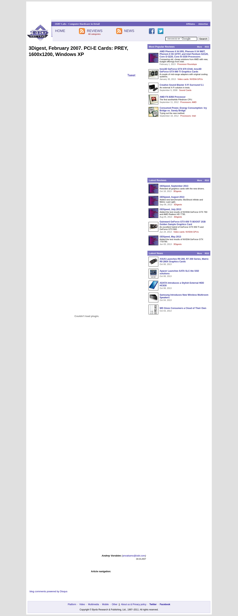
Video (82, 604)
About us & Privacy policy (133, 604)
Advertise (203, 24)
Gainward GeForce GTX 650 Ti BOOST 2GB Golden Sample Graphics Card (183, 223)
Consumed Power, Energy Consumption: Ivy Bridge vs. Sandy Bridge (183, 109)
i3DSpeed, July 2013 (170, 209)
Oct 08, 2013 (166, 264)
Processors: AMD (188, 102)
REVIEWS (94, 31)
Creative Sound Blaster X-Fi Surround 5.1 (182, 85)
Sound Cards (185, 90)
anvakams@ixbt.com (134, 555)
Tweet (131, 75)
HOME (60, 31)
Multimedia (93, 604)
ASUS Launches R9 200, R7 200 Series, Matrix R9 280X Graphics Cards (184, 260)
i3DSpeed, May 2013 (170, 236)
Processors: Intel (188, 116)
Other (115, 604)
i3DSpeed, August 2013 (172, 197)
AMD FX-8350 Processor (173, 97)
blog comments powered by (48, 591)
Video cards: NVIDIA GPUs (190, 79)
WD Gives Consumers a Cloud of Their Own (183, 308)
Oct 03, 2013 (166, 311)
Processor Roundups (187, 64)
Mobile (105, 604)
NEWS (129, 31)
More (199, 47)
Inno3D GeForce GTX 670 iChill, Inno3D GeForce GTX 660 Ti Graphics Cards (181, 70)
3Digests (177, 191)
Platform (72, 604)
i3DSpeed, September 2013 (174, 186)
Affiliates (190, 24)
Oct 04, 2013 (166, 300)
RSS (207, 47)
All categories (94, 34)
